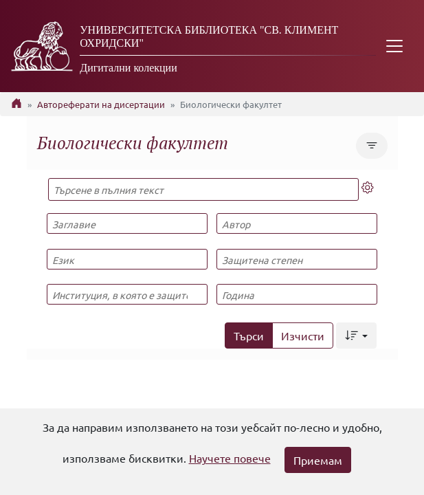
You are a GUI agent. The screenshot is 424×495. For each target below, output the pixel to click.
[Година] (296, 294)
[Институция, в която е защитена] (127, 294)
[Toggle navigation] (394, 46)
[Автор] (296, 223)
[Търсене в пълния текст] (203, 189)
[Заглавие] (127, 223)
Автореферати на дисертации (101, 104)
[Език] (127, 259)
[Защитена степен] (296, 259)
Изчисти (302, 335)
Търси (249, 335)
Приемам (317, 460)
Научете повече (230, 458)
